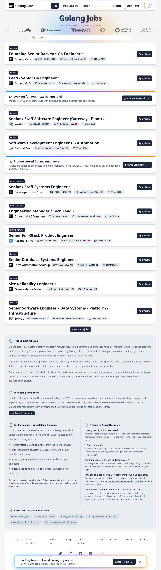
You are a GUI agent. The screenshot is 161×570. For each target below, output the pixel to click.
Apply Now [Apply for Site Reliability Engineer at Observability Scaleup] (144, 284)
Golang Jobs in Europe (45, 516)
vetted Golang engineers (32, 444)
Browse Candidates (137, 164)
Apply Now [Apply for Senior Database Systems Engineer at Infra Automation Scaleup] (144, 259)
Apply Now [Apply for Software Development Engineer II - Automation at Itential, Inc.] (144, 143)
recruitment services (27, 449)
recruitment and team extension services (123, 481)
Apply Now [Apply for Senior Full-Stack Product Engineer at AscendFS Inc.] (144, 235)
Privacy (143, 539)
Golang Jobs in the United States (102, 516)
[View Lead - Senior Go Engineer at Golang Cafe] (58, 78)
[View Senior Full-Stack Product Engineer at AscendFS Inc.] (60, 235)
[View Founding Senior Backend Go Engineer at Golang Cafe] (57, 54)
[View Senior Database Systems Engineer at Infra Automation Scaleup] (64, 260)
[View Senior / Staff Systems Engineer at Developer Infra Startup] (66, 187)
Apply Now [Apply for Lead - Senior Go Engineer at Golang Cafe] (144, 78)
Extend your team (21, 459)
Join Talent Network (137, 98)
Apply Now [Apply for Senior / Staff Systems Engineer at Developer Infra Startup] (144, 186)
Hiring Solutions (69, 5)
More (87, 5)
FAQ (101, 539)
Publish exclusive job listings (27, 468)
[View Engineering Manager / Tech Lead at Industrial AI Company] (64, 211)
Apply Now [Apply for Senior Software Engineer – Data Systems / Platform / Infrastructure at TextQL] (144, 310)
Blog (68, 539)
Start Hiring (135, 5)
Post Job (117, 5)
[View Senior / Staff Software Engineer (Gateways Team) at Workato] (57, 119)
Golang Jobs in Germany (71, 516)
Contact (114, 539)
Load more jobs (80, 329)
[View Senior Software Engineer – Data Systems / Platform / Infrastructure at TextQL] (71, 311)
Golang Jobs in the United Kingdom (61, 522)
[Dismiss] (140, 562)
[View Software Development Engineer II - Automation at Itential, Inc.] (56, 143)
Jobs (55, 5)
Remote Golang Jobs (20, 516)
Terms (129, 539)
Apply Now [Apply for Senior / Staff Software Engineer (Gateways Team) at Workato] (144, 118)
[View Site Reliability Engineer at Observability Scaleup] (53, 284)
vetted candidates (130, 478)
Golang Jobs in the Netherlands (25, 522)
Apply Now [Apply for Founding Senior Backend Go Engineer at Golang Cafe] (144, 53)
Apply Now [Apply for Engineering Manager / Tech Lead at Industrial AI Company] (144, 211)
